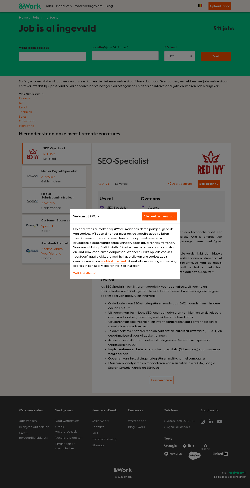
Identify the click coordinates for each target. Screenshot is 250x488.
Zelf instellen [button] (84, 273)
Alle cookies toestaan (159, 216)
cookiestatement (113, 261)
